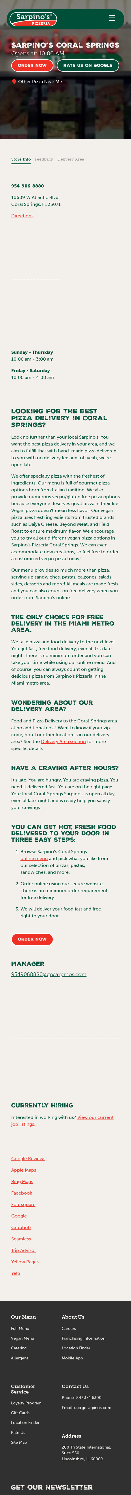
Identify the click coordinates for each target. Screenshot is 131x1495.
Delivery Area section (63, 741)
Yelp (15, 1273)
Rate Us (18, 1432)
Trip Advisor (23, 1250)
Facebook (21, 1193)
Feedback (44, 159)
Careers (69, 1328)
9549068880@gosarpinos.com (49, 974)
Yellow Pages (25, 1262)
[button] (112, 19)
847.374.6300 (89, 1397)
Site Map (19, 1442)
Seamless (21, 1239)
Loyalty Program (26, 1403)
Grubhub (21, 1227)
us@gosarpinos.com (92, 1407)
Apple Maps (23, 1170)
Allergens (19, 1358)
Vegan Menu (22, 1338)
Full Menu (20, 1328)
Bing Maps (22, 1181)
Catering (19, 1348)
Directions (22, 215)
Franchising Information (83, 1338)
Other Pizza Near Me (40, 81)
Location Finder (25, 1422)
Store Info (21, 159)
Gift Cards (20, 1412)
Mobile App (72, 1358)
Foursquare (23, 1204)
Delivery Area (70, 159)
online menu (34, 858)
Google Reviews (28, 1158)
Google (19, 1216)
